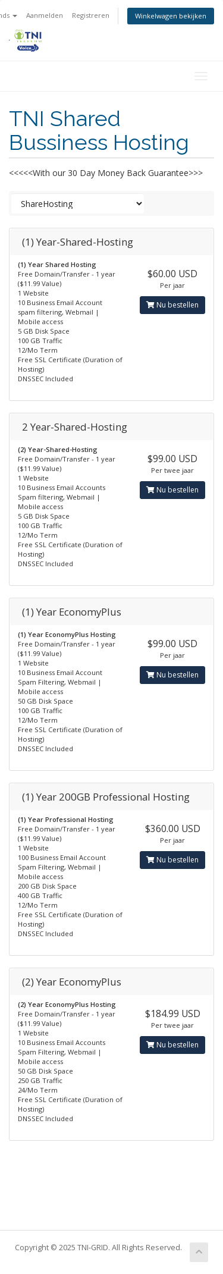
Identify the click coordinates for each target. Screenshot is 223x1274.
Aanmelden (44, 15)
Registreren (90, 15)
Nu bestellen (172, 305)
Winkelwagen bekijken (170, 15)
